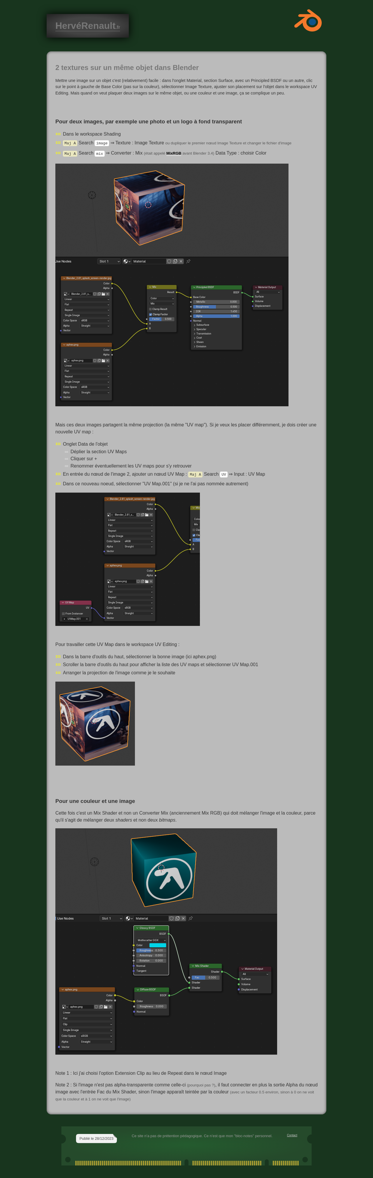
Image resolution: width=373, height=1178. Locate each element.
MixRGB (174, 154)
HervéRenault (87, 25)
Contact (292, 1135)
